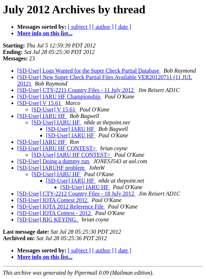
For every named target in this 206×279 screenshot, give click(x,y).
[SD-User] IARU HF (42, 116)
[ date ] (123, 27)
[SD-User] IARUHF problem (51, 168)
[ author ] (103, 27)
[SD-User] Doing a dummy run (53, 161)
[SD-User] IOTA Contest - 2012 (54, 213)
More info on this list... (44, 33)
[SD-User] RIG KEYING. (48, 219)
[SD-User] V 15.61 (39, 103)
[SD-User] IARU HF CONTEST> (57, 148)
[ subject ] (79, 27)
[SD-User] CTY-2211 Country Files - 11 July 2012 (76, 90)
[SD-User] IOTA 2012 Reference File (61, 206)
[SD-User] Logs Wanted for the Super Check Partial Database (89, 71)
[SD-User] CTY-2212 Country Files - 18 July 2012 (76, 194)
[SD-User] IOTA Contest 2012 (53, 200)
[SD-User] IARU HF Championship (59, 96)
